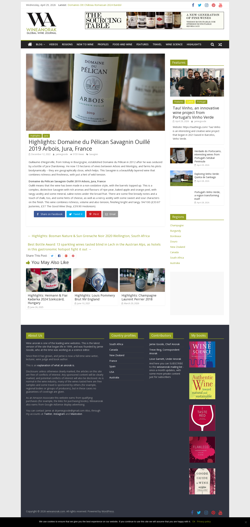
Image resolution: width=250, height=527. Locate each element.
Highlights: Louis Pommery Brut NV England (95, 297)
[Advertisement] (197, 293)
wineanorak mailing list (169, 367)
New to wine (85, 44)
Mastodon (76, 413)
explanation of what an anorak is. (56, 365)
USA (111, 372)
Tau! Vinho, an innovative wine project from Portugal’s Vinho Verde (196, 112)
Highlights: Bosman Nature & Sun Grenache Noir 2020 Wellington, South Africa (89, 236)
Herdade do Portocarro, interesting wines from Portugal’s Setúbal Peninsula (207, 156)
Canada (174, 252)
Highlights (194, 44)
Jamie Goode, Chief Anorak (164, 344)
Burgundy (175, 230)
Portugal (201, 101)
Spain (112, 366)
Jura (46, 135)
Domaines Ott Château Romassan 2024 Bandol (94, 5)
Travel (157, 44)
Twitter (48, 413)
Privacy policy (204, 521)
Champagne (177, 225)
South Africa (177, 257)
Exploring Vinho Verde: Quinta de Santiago (206, 175)
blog (39, 44)
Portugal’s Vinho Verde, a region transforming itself (207, 195)
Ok (194, 521)
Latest (190, 101)
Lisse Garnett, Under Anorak (165, 359)
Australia (175, 263)
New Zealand (177, 246)
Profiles (103, 44)
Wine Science (174, 44)
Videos (53, 44)
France (113, 360)
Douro (173, 241)
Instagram (59, 413)
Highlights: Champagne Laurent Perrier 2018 (139, 297)
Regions (67, 44)
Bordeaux (175, 236)
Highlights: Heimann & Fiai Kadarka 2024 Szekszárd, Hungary (47, 299)
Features (142, 44)
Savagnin (93, 154)
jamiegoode (62, 154)
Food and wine (122, 44)
